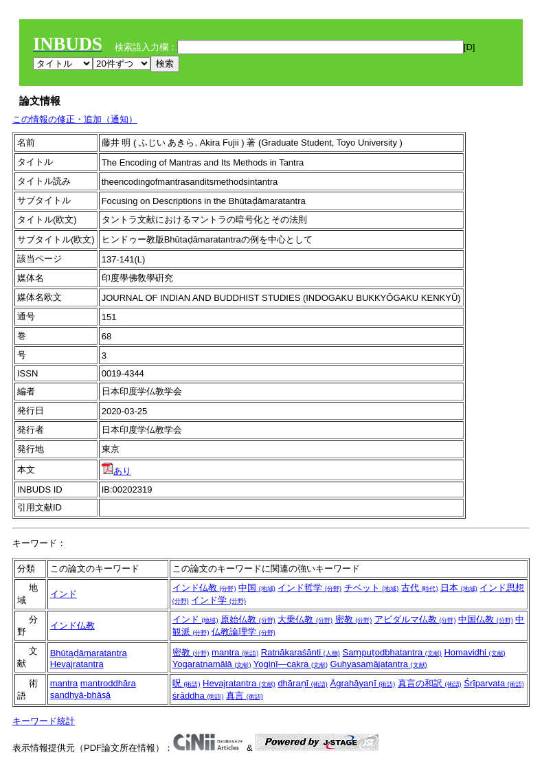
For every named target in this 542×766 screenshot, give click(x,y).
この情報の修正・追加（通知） (74, 119)
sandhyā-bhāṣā (80, 695)
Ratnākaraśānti (300, 652)
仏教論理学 (243, 632)
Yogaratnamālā (211, 664)
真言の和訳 (430, 683)
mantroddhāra (108, 683)
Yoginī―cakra (290, 664)
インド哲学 (309, 588)
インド (63, 594)
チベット (371, 588)
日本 (458, 588)
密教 (353, 619)
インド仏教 (204, 588)
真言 (244, 695)
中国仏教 (485, 619)
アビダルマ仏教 (415, 619)
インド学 (218, 600)
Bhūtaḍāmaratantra (88, 653)
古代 (419, 588)
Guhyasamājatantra (378, 664)
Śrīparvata (494, 683)
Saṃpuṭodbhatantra (391, 652)
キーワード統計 (43, 721)
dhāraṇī (302, 683)
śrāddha (198, 695)
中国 (256, 588)
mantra (235, 652)
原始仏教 (248, 619)
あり (116, 471)
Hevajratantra (77, 664)
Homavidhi (474, 652)
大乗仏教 (305, 619)
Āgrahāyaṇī (362, 683)
